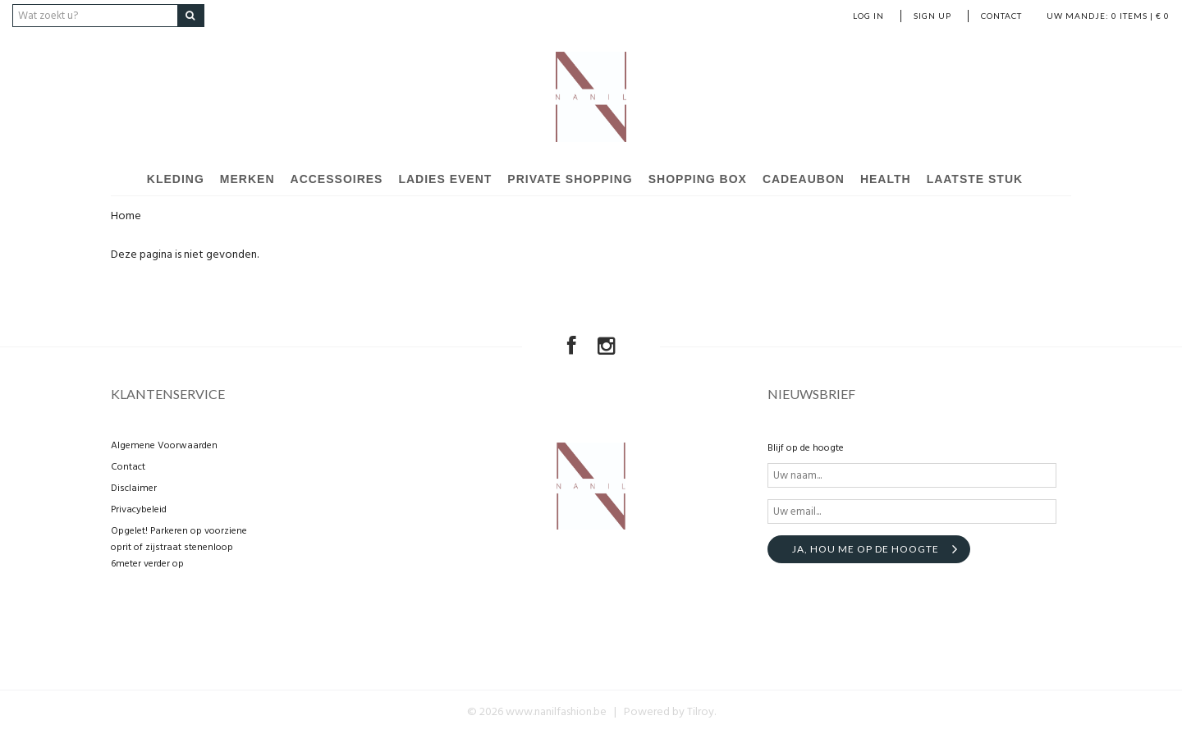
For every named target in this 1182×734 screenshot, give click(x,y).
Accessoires (337, 179)
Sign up (932, 16)
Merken (247, 179)
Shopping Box (697, 179)
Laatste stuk (975, 179)
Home (126, 216)
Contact (1001, 16)
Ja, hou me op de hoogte (865, 549)
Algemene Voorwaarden (164, 446)
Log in (868, 16)
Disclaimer (134, 488)
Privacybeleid (139, 510)
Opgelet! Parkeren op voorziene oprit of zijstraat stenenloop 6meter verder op (179, 547)
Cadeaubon (804, 179)
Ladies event (445, 179)
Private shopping (569, 179)
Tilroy (700, 712)
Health (885, 179)
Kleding (175, 179)
